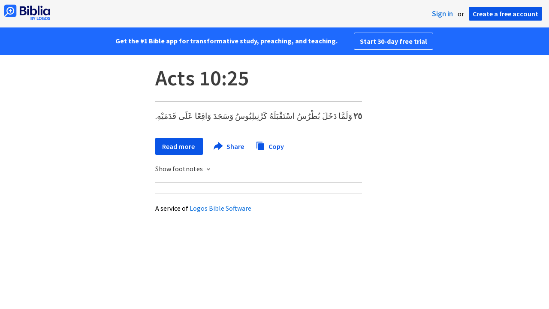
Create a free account (505, 13)
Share (229, 146)
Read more (179, 146)
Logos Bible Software (220, 208)
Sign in (442, 13)
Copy (270, 145)
